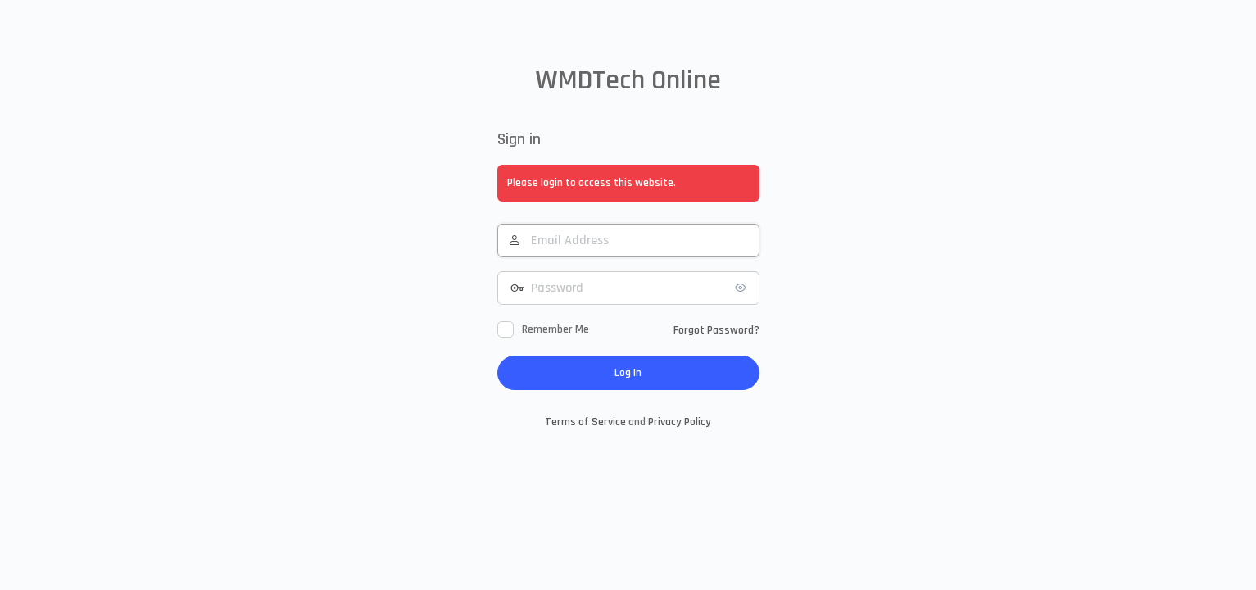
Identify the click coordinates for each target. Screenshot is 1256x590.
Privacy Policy (679, 422)
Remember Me (555, 329)
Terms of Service (585, 422)
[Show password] (743, 287)
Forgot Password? (716, 330)
